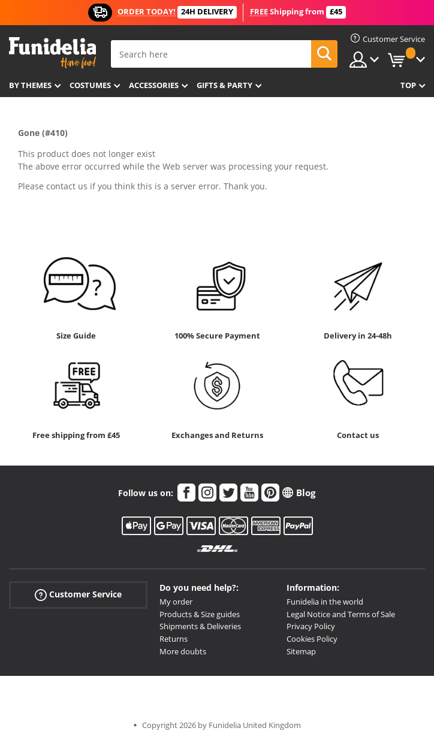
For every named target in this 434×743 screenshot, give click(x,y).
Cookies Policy (312, 638)
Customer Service (78, 594)
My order (175, 601)
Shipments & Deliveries (200, 626)
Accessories (154, 85)
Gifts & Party (224, 85)
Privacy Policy (311, 626)
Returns (173, 638)
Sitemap (301, 651)
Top (408, 85)
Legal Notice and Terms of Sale (341, 614)
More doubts (182, 651)
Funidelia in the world (325, 601)
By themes (30, 85)
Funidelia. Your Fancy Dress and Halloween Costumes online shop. (52, 53)
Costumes (90, 85)
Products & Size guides (199, 614)
